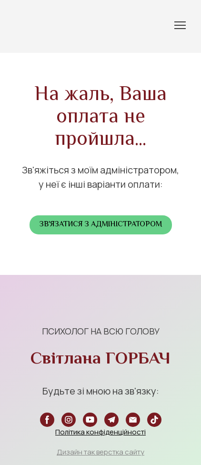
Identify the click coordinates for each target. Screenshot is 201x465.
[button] (101, 224)
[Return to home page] (26, 25)
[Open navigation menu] (180, 25)
